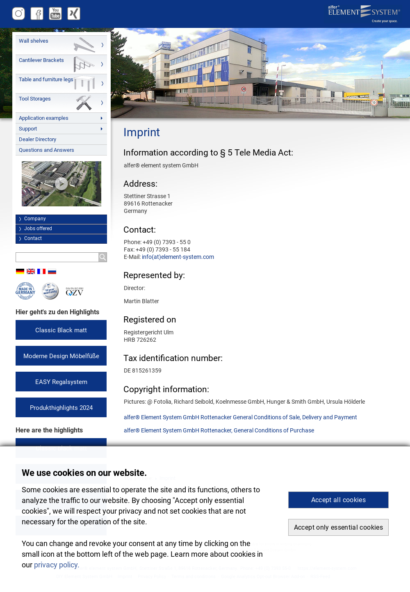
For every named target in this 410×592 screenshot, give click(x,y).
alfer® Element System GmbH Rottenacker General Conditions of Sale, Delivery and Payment (240, 417)
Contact (33, 238)
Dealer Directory (37, 139)
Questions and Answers (46, 150)
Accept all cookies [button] (338, 500)
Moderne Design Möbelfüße (61, 356)
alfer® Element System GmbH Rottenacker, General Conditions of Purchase (219, 430)
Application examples (43, 118)
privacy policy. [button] (57, 565)
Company (35, 219)
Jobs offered (38, 228)
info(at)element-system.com (178, 257)
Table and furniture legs (46, 79)
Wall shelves (33, 41)
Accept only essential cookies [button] (338, 527)
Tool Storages (35, 99)
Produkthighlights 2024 (61, 407)
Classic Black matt (61, 330)
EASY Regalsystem (61, 382)
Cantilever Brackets (41, 60)
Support (28, 129)
